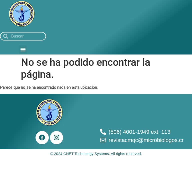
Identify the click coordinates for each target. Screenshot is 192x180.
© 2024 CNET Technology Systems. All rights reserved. (96, 154)
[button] (23, 50)
